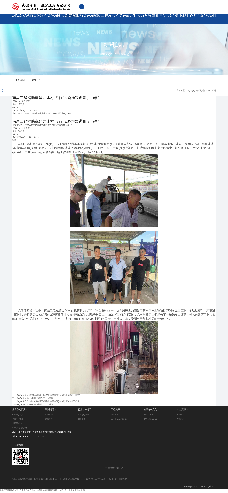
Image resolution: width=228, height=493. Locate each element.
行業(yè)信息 (83, 416)
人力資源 (144, 19)
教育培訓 (180, 420)
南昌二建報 (148, 416)
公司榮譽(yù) (17, 424)
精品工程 (114, 416)
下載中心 (185, 19)
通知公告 (38, 80)
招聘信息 (180, 416)
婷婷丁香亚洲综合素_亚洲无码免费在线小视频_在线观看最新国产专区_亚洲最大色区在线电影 (42, 491)
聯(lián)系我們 (205, 19)
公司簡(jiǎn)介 (18, 416)
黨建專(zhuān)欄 (164, 19)
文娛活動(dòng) (150, 420)
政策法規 (82, 420)
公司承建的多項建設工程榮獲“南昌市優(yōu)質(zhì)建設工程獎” (51, 396)
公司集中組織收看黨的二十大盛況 (38, 399)
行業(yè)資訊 (88, 19)
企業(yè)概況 (50, 19)
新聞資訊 (69, 19)
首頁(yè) (191, 91)
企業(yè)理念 (17, 420)
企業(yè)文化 (125, 19)
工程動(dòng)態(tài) (119, 420)
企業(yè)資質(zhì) (19, 429)
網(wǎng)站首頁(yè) (26, 19)
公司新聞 (21, 80)
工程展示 (106, 19)
